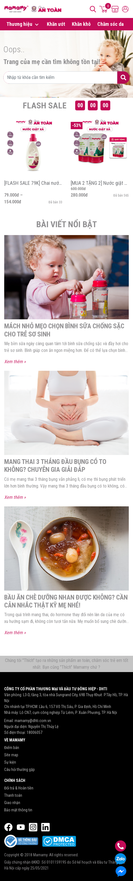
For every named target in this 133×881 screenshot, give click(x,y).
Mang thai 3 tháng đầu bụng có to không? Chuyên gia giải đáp (56, 466)
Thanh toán (13, 795)
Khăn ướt (56, 24)
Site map (11, 755)
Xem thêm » (15, 362)
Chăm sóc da (110, 24)
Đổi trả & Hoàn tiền (18, 788)
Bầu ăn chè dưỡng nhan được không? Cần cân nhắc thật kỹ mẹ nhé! (66, 601)
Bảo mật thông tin (18, 810)
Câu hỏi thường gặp (19, 770)
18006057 (34, 732)
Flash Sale (44, 105)
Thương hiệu (23, 24)
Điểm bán (11, 748)
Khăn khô (81, 24)
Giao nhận (12, 803)
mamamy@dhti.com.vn (33, 721)
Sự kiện (10, 762)
